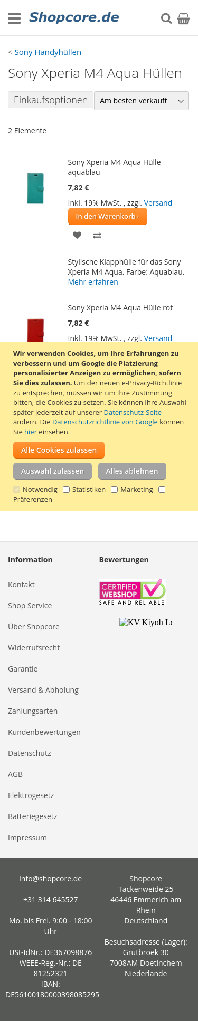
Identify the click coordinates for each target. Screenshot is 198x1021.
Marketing (136, 489)
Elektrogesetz (31, 795)
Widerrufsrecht (34, 648)
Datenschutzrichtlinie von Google (105, 421)
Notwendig (40, 489)
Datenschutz (29, 753)
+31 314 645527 (50, 899)
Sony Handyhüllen (47, 51)
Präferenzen (32, 499)
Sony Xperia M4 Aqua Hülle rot (120, 308)
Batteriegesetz (32, 816)
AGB (15, 774)
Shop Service (30, 605)
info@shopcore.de (50, 878)
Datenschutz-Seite (133, 412)
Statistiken (89, 489)
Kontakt (21, 584)
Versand (158, 203)
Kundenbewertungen (44, 732)
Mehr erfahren (93, 282)
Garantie (22, 669)
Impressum (27, 837)
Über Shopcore (34, 626)
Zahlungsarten (33, 711)
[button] (77, 234)
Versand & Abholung (43, 690)
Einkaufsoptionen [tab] (51, 99)
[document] (100, 426)
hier (30, 431)
